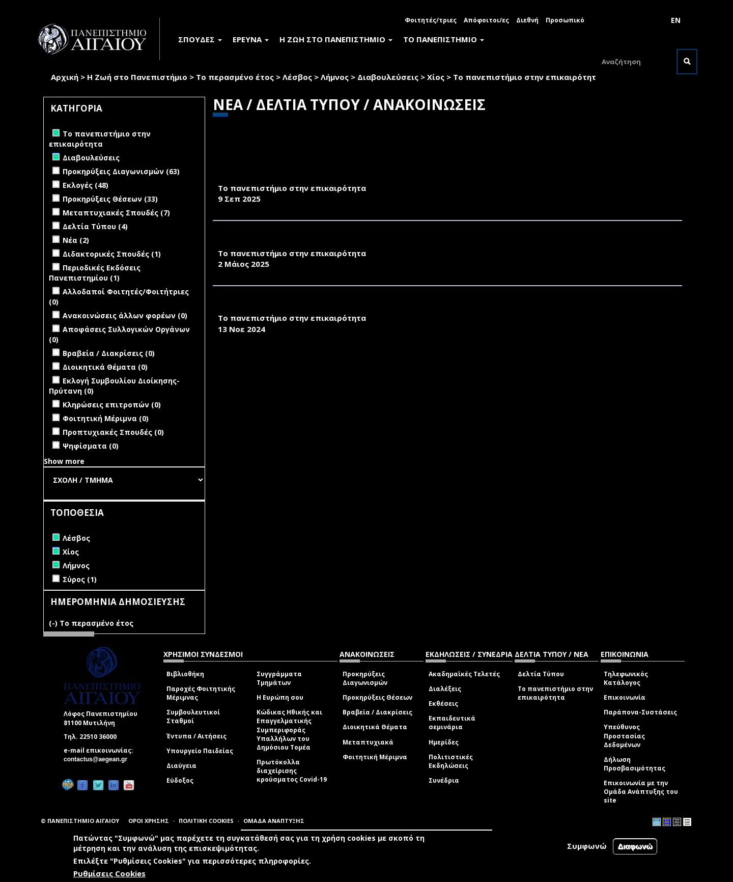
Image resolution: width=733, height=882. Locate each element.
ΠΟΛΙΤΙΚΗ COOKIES (206, 820)
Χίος (435, 77)
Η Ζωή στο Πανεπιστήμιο (137, 77)
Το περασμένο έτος (235, 77)
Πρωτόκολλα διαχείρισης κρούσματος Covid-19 (292, 771)
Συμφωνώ (587, 846)
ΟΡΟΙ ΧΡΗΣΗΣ (148, 820)
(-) (54, 623)
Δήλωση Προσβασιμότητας (634, 764)
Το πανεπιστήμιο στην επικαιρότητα (555, 693)
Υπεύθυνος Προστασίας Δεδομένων (624, 736)
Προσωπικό (565, 20)
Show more (64, 461)
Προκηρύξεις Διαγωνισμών (365, 678)
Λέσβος (297, 77)
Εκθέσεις (443, 703)
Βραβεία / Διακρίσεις (377, 712)
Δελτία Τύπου (541, 674)
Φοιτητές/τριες (431, 20)
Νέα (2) (76, 240)
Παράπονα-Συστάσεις (640, 712)
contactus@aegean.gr (98, 759)
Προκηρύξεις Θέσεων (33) (110, 199)
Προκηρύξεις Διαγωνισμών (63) (121, 171)
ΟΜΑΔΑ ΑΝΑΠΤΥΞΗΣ (273, 820)
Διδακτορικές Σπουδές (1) (112, 254)
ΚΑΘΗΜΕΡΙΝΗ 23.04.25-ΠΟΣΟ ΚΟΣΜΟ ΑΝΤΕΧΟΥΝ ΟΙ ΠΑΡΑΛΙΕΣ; (343, 241)
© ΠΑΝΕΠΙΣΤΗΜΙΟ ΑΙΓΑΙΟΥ (80, 820)
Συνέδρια (444, 780)
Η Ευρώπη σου (280, 697)
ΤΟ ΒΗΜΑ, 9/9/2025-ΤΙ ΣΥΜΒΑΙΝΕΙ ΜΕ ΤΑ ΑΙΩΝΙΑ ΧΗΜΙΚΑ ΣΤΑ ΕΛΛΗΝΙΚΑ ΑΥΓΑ (374, 176)
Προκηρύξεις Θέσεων (377, 697)
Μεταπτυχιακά (368, 742)
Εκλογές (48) (85, 185)
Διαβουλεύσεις (387, 77)
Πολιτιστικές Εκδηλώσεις (451, 761)
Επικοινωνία (624, 697)
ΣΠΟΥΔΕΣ (200, 39)
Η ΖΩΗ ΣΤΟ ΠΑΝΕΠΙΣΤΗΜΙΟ (335, 39)
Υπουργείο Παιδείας (199, 751)
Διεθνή (527, 20)
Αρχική (64, 77)
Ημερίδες (444, 742)
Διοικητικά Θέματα (375, 727)
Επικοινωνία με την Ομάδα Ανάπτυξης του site (641, 792)
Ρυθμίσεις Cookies (109, 873)
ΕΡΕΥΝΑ (251, 39)
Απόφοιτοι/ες (486, 20)
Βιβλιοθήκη (185, 674)
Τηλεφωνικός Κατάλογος (626, 678)
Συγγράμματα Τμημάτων (279, 678)
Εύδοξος (179, 780)
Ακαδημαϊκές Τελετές (464, 674)
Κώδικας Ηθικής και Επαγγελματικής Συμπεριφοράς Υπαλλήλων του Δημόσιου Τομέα (289, 730)
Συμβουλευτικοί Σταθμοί (193, 716)
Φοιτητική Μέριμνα (375, 757)
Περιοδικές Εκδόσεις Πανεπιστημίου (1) (94, 273)
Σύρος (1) (80, 579)
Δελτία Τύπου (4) (95, 226)
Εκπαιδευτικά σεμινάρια (452, 722)
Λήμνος (335, 77)
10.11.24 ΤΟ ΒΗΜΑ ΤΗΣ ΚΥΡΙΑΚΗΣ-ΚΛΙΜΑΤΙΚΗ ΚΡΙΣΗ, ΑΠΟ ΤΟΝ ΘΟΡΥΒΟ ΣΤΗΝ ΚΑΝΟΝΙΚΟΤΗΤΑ (409, 307)
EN (676, 20)
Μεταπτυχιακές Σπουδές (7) (116, 212)
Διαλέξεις (445, 688)
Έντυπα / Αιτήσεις (196, 736)
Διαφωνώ (635, 846)
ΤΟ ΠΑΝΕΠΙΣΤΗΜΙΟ (443, 39)
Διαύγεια (181, 765)
